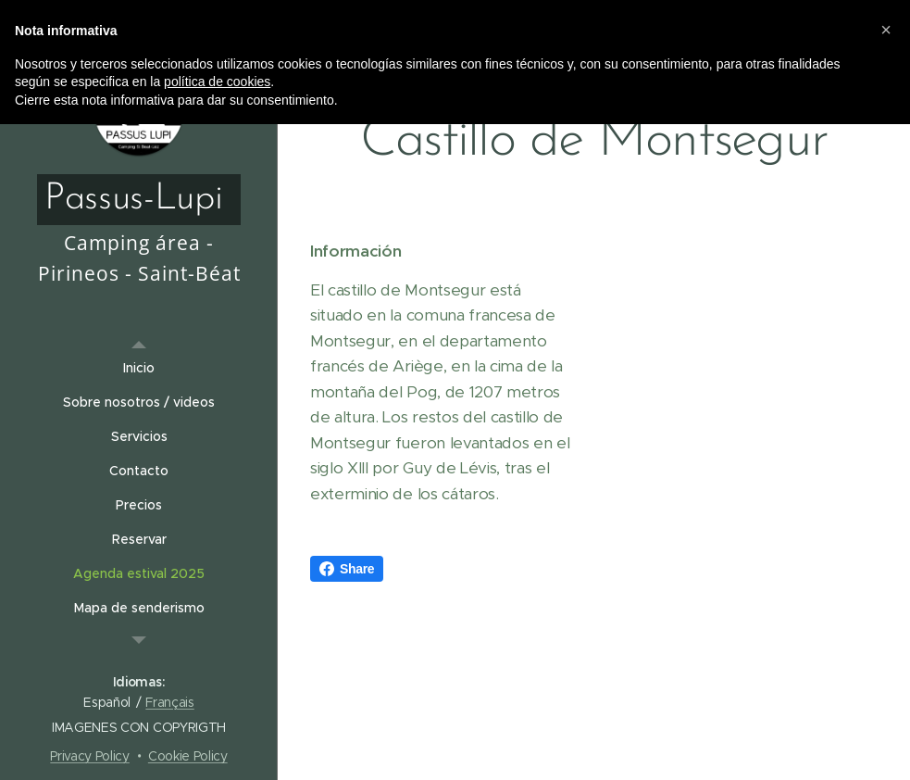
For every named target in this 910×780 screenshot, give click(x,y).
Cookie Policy (188, 756)
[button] (886, 29)
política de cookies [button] (217, 81)
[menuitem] (139, 368)
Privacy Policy (90, 756)
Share (346, 568)
